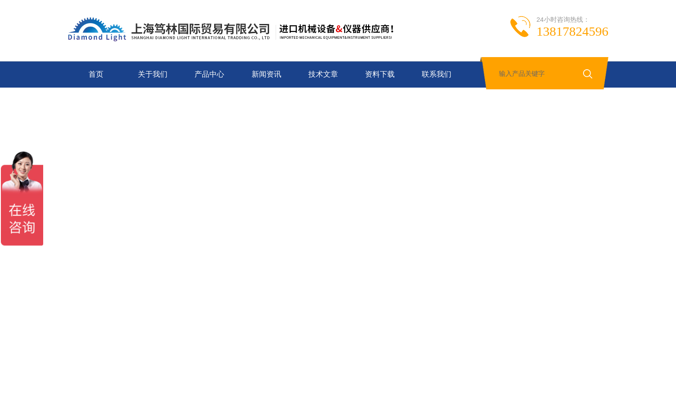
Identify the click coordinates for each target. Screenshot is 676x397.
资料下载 (380, 74)
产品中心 (209, 74)
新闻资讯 (266, 74)
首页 (96, 74)
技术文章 (323, 74)
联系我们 (436, 74)
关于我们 (152, 74)
